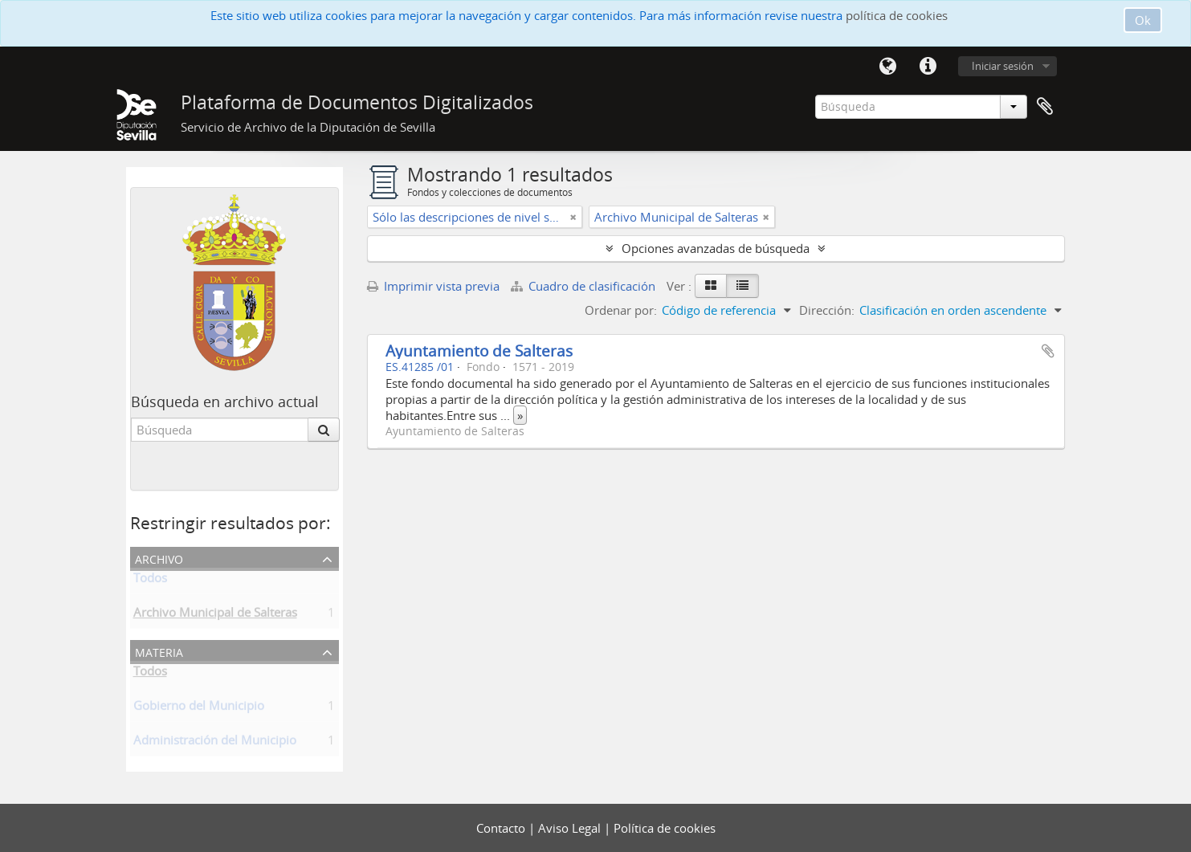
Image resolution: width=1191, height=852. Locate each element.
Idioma (888, 67)
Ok (1143, 20)
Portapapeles (1045, 107)
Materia (159, 651)
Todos (150, 581)
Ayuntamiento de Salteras (479, 350)
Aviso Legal (571, 828)
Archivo (159, 558)
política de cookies (897, 15)
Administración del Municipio (214, 743)
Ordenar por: (621, 310)
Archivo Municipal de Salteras (215, 615)
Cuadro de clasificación (585, 286)
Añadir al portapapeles (1048, 351)
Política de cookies (665, 828)
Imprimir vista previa (433, 286)
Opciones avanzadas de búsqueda (716, 248)
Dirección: (827, 310)
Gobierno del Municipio (198, 708)
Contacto (502, 828)
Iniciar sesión (1003, 66)
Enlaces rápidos (928, 67)
